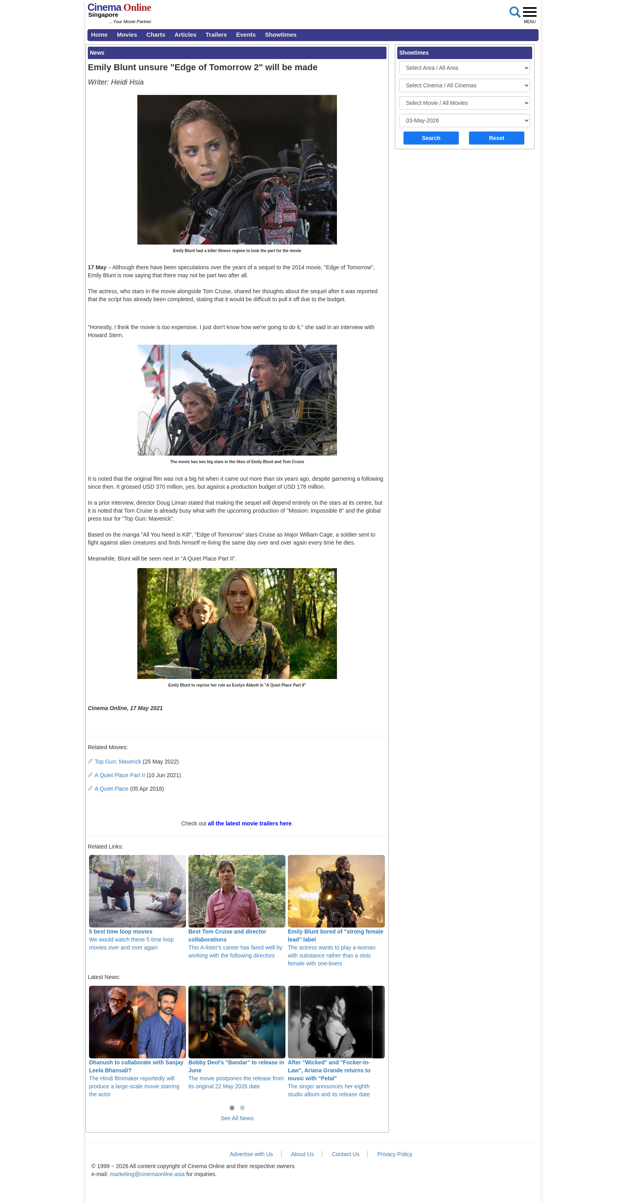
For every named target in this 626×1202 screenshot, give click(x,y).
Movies (127, 35)
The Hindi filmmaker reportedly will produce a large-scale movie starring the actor (137, 1041)
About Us (302, 1154)
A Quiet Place (112, 789)
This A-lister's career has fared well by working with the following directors (236, 907)
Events (246, 35)
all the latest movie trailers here (249, 823)
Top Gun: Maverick (118, 761)
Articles (185, 35)
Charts (156, 35)
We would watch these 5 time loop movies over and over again (137, 903)
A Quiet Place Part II (120, 775)
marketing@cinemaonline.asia (147, 1174)
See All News (237, 1118)
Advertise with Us (251, 1154)
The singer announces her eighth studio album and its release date (336, 1041)
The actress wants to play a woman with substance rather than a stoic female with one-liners (336, 911)
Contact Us (345, 1154)
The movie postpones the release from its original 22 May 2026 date (236, 1037)
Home (99, 35)
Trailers (216, 35)
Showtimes (281, 35)
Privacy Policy (394, 1154)
